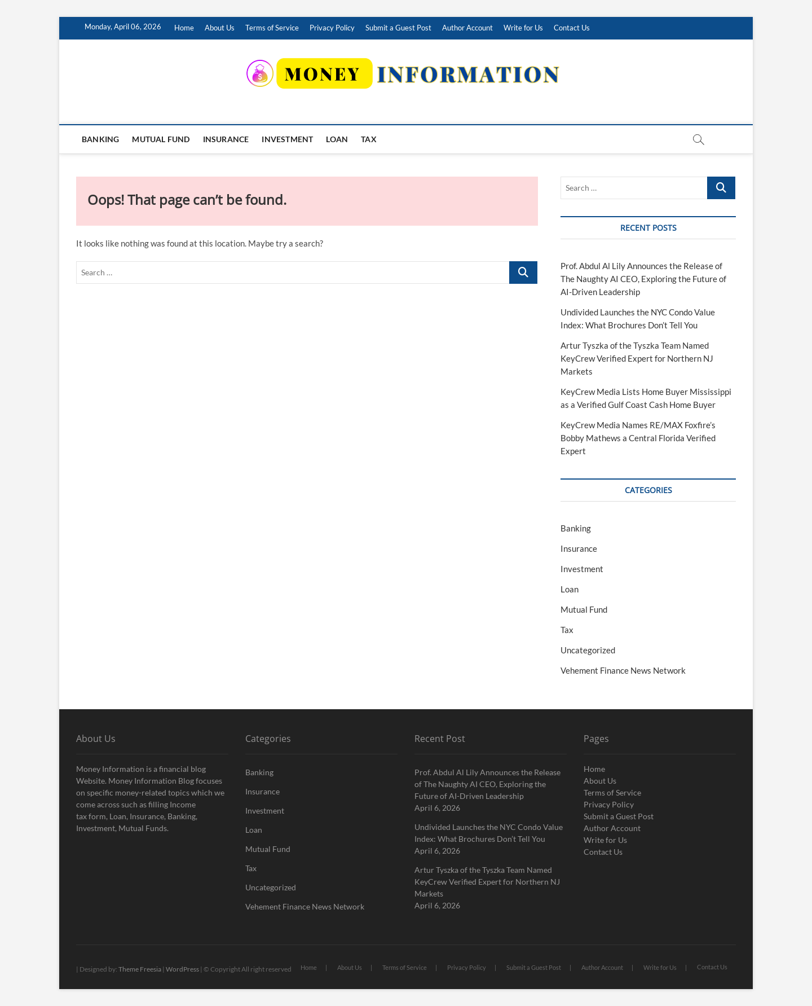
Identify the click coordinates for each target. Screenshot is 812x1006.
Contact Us (572, 27)
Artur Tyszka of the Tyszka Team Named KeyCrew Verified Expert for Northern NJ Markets (637, 358)
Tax (369, 139)
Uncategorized (588, 650)
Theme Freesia (139, 969)
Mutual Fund (160, 139)
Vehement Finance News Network (623, 670)
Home (184, 27)
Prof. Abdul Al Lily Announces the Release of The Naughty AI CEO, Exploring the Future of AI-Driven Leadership (643, 279)
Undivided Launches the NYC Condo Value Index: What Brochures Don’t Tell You (488, 833)
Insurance (226, 139)
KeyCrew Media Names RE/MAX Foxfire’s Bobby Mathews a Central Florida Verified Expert (638, 438)
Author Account (467, 27)
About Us (220, 27)
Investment (287, 139)
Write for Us (523, 27)
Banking (100, 139)
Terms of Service (272, 27)
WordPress (182, 969)
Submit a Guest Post (398, 27)
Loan (337, 139)
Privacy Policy (332, 27)
